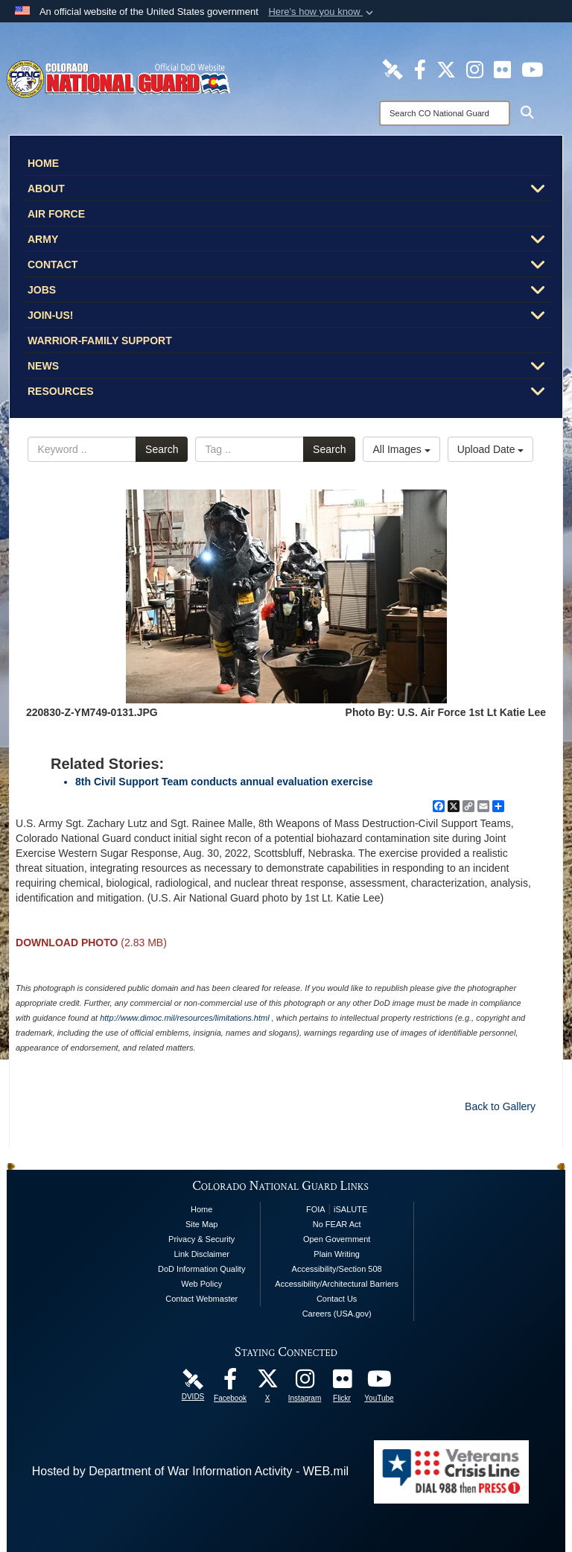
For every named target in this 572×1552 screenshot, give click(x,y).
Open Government (337, 1239)
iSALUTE (350, 1209)
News (290, 367)
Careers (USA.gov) (337, 1313)
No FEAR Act (337, 1224)
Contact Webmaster (201, 1298)
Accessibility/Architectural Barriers (336, 1283)
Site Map (201, 1224)
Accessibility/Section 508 (337, 1268)
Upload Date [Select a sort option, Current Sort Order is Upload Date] (490, 449)
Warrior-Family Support (100, 340)
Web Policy (201, 1283)
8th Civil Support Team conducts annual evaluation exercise (224, 782)
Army (290, 240)
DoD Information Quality (201, 1268)
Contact (290, 266)
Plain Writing (337, 1253)
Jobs (290, 291)
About (290, 190)
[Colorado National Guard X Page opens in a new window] (446, 69)
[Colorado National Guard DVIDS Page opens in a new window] (392, 69)
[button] (322, 11)
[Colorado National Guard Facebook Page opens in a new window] (420, 69)
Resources (290, 392)
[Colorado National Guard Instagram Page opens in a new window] (474, 69)
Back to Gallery (500, 1106)
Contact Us (337, 1298)
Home (43, 163)
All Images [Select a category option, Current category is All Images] (401, 449)
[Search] (444, 113)
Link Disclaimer (201, 1253)
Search (161, 449)
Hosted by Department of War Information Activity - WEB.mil (190, 1471)
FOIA (315, 1209)
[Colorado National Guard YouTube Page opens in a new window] (532, 69)
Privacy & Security (201, 1239)
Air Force (56, 214)
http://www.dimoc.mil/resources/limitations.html (184, 1017)
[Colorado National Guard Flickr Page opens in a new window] (502, 69)
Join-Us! (290, 316)
